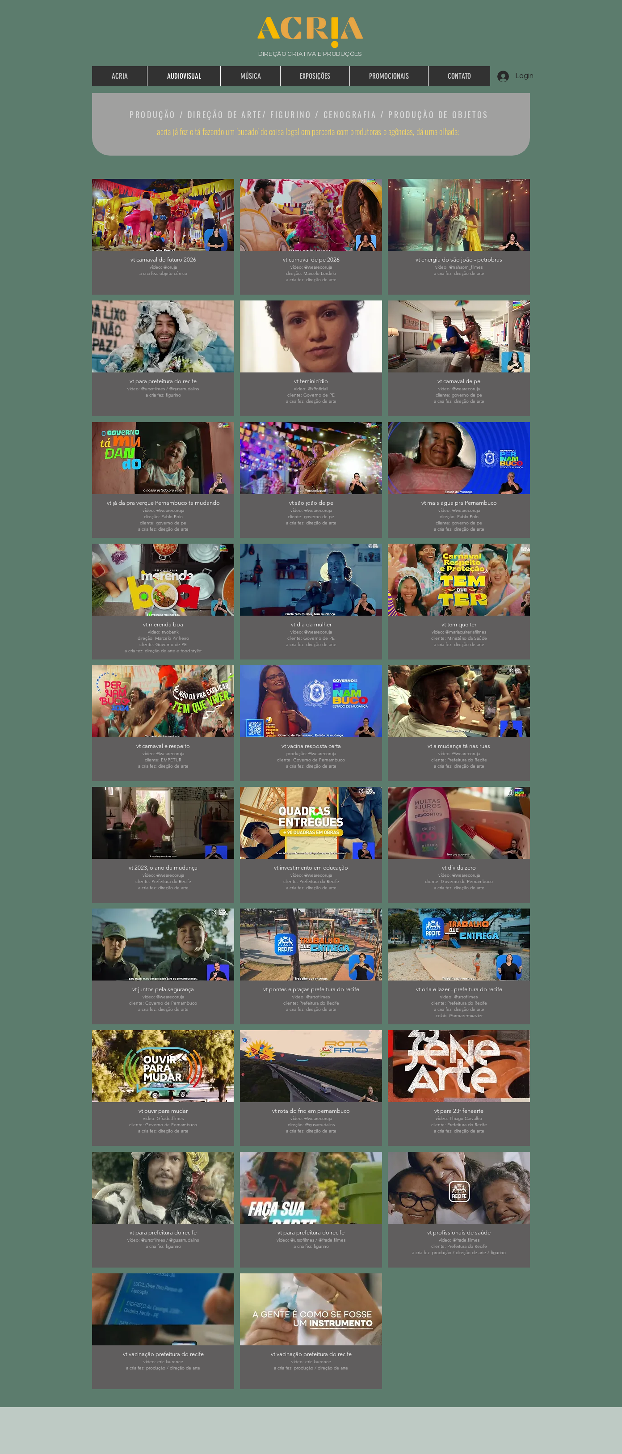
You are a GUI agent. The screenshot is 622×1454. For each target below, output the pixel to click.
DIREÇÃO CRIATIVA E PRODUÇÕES (310, 54)
